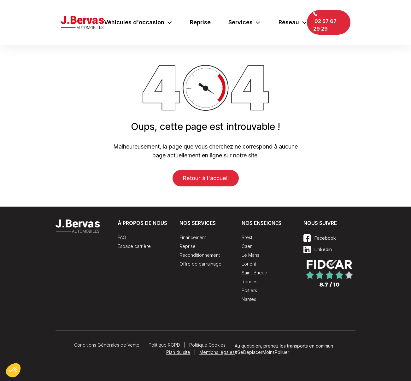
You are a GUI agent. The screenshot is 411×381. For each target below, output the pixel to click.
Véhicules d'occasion (138, 22)
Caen (247, 246)
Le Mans (250, 255)
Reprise (200, 22)
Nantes (249, 299)
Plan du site (178, 352)
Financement (192, 237)
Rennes (249, 281)
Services (244, 22)
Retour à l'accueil (206, 178)
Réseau (293, 22)
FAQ (122, 237)
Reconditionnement (199, 255)
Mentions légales (217, 352)
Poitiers (249, 290)
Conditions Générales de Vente (106, 345)
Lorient (249, 264)
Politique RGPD (164, 345)
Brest (247, 237)
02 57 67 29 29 (325, 22)
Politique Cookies (207, 345)
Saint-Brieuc (254, 272)
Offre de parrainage (200, 264)
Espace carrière (134, 246)
